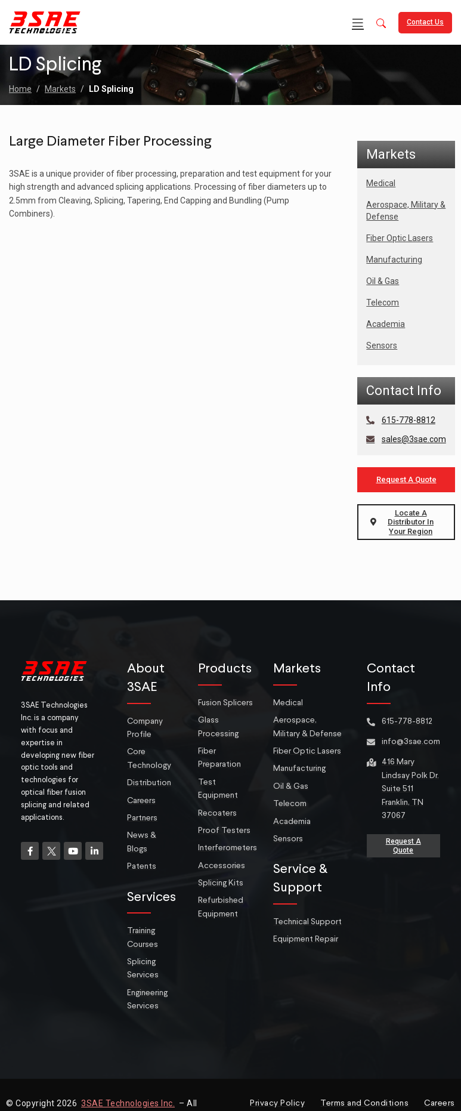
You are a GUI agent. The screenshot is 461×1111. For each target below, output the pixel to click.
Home (20, 89)
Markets (60, 89)
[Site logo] (45, 21)
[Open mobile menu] (358, 23)
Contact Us (425, 22)
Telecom (382, 302)
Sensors (381, 345)
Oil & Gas (382, 281)
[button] (381, 24)
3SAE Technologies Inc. (128, 1103)
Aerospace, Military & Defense (405, 210)
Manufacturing (394, 259)
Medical (380, 183)
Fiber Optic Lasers (399, 238)
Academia (385, 324)
